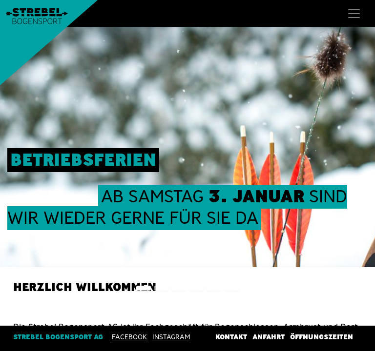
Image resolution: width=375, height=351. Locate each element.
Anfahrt (268, 336)
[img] (360, 164)
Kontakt (231, 336)
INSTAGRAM (171, 336)
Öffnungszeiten (321, 336)
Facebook (129, 336)
